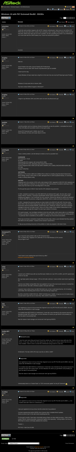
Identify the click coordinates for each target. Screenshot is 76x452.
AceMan (5, 392)
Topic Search (61, 22)
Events (60, 9)
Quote (67, 26)
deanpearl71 (7, 232)
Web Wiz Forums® (39, 447)
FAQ (50, 9)
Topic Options (70, 22)
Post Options (52, 26)
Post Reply (5, 18)
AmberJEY (6, 331)
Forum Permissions (70, 443)
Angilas (5, 58)
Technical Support (15, 6)
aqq (4, 304)
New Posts (69, 6)
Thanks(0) (60, 26)
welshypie (6, 150)
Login (73, 9)
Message (20, 21)
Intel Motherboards (25, 6)
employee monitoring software (26, 257)
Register (68, 9)
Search (55, 9)
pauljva (5, 122)
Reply (72, 26)
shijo (4, 267)
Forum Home (6, 6)
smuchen (6, 26)
